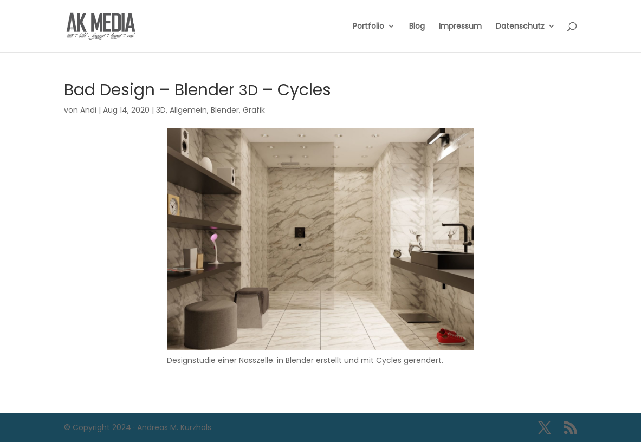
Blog (417, 26)
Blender (225, 110)
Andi (88, 110)
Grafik (254, 110)
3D (161, 110)
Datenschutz (520, 26)
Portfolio (368, 26)
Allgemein (188, 110)
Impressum (460, 26)
